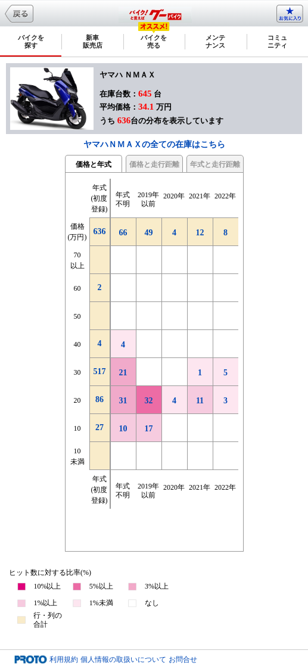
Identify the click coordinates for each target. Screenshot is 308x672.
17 (149, 428)
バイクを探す (31, 41)
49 (149, 232)
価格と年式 (93, 164)
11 (200, 400)
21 (123, 372)
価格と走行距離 (154, 164)
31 (123, 400)
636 (100, 231)
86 (99, 399)
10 (123, 428)
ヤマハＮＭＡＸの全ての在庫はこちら (154, 144)
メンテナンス (215, 41)
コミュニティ (277, 41)
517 (100, 371)
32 (149, 400)
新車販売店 (92, 41)
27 (99, 427)
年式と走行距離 (215, 164)
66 (123, 232)
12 (200, 232)
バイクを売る (154, 41)
